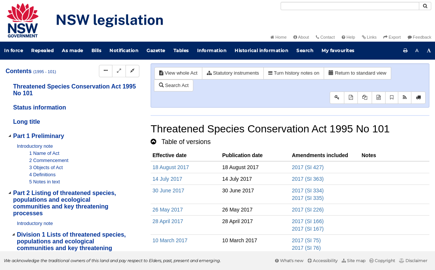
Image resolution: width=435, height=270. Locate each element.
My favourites (337, 50)
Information (212, 50)
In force (13, 50)
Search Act (173, 85)
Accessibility (323, 260)
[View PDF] (351, 98)
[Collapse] (132, 71)
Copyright (382, 260)
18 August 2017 (170, 167)
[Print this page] (405, 51)
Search (304, 50)
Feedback (419, 37)
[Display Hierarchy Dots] (105, 71)
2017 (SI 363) (308, 179)
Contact (325, 37)
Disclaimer (413, 260)
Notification (123, 50)
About (301, 37)
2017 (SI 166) (308, 221)
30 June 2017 (168, 191)
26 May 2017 (167, 210)
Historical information (261, 50)
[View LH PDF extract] (364, 98)
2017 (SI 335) (308, 198)
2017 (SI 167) (308, 229)
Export (392, 37)
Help (348, 37)
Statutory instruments (233, 73)
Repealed (42, 50)
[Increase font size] (429, 51)
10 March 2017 (169, 240)
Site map (353, 260)
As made (72, 50)
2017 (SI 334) (308, 191)
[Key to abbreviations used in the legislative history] (337, 98)
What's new (289, 260)
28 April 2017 (167, 221)
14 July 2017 (167, 179)
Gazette (155, 50)
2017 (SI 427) (308, 167)
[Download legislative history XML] (379, 98)
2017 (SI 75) (306, 240)
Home (279, 37)
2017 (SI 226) (308, 210)
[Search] (350, 6)
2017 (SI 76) (306, 248)
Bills (96, 50)
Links (369, 37)
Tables (181, 50)
